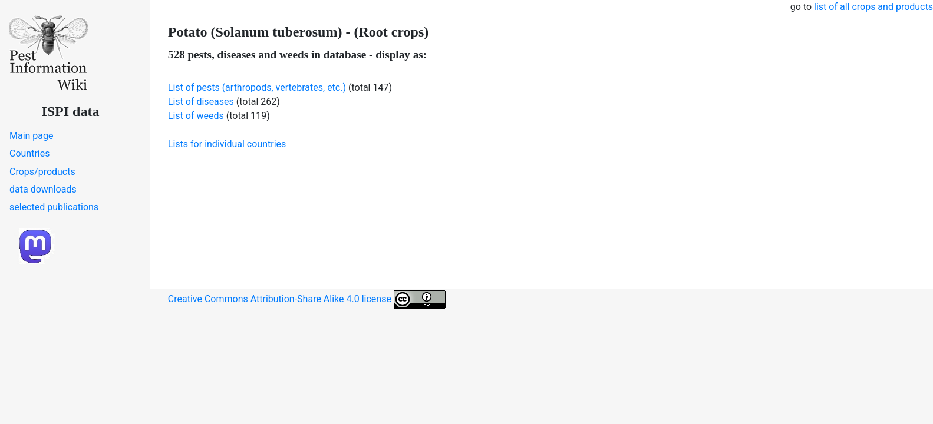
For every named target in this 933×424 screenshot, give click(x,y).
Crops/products (42, 171)
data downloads (43, 189)
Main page (31, 135)
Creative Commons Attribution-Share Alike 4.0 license (307, 299)
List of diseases (201, 101)
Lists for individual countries (227, 144)
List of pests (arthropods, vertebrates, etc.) (257, 87)
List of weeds (196, 115)
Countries (29, 153)
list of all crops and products (873, 6)
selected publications (53, 207)
